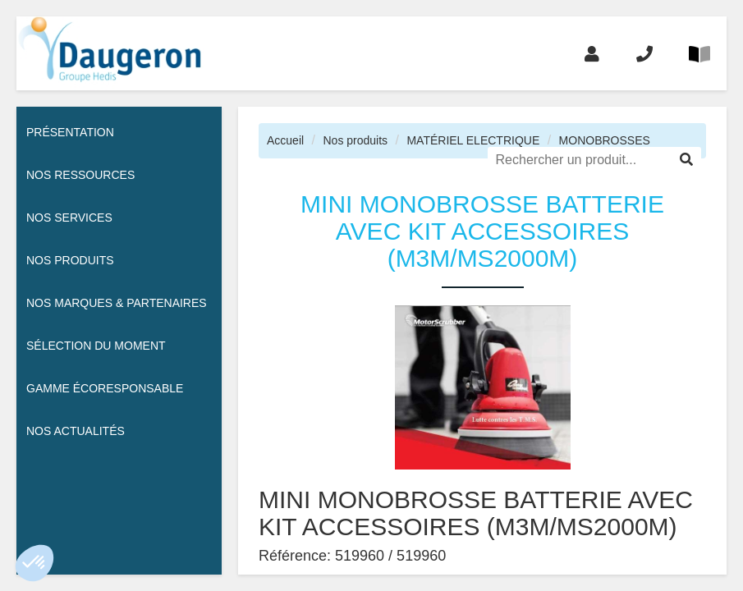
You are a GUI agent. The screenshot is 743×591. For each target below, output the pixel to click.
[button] (34, 563)
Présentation (70, 132)
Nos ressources (80, 174)
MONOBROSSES (604, 140)
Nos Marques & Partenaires (116, 302)
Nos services (69, 217)
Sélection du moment (96, 345)
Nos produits (355, 140)
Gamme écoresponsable (104, 388)
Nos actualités (75, 431)
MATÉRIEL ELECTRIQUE (472, 140)
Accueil (285, 140)
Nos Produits (70, 260)
